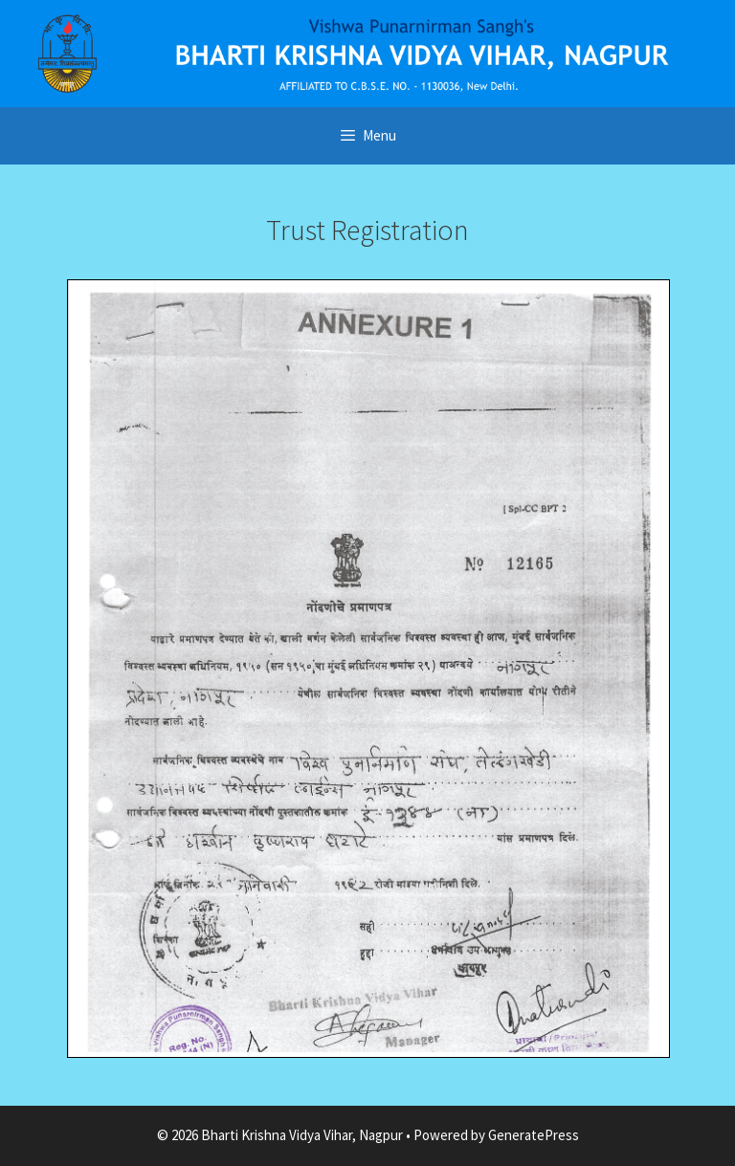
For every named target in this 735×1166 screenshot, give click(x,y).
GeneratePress (533, 1135)
